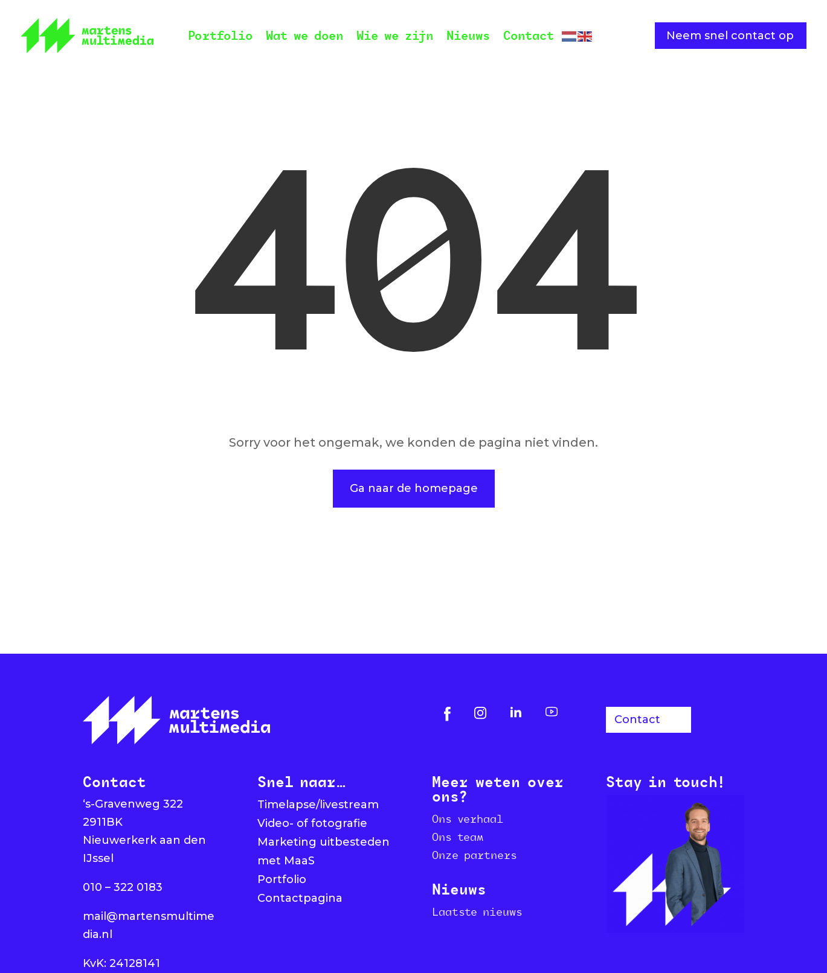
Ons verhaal (467, 818)
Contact (528, 35)
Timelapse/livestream (318, 804)
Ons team (457, 836)
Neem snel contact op (730, 35)
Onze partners (474, 854)
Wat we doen (304, 35)
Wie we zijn (394, 35)
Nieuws (468, 35)
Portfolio (220, 35)
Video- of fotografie (312, 823)
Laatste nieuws (477, 911)
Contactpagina (300, 898)
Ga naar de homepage (414, 488)
